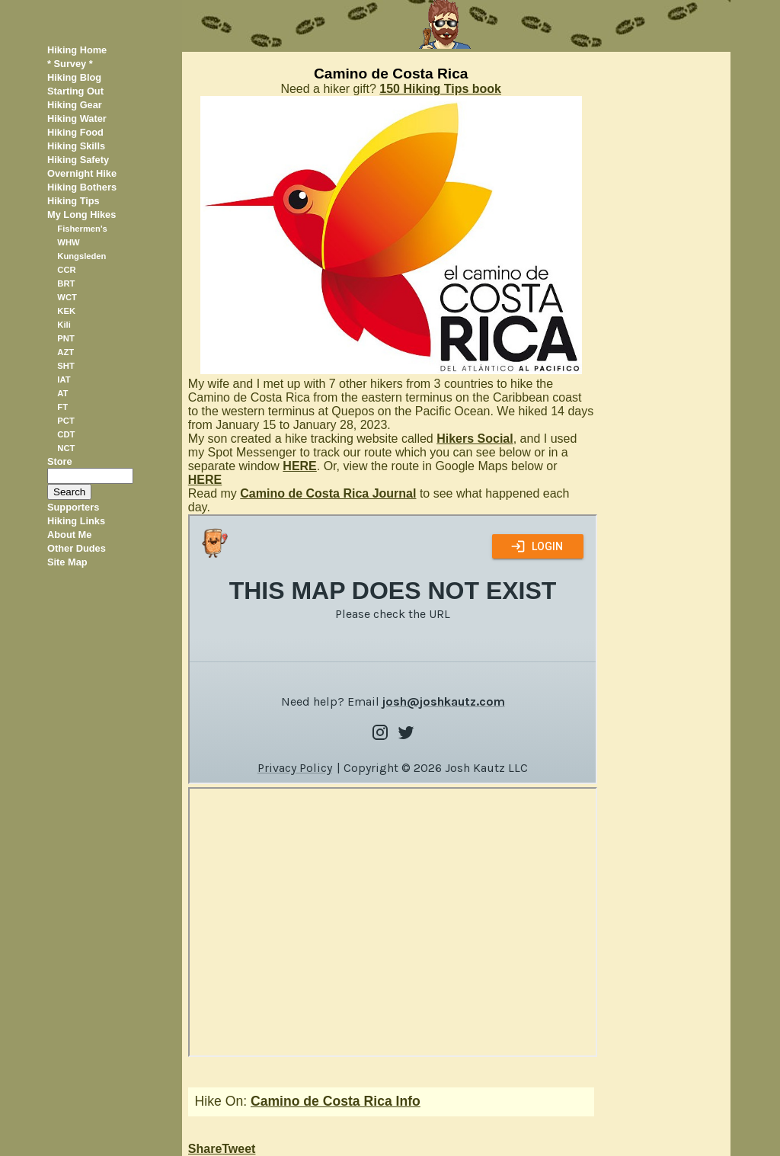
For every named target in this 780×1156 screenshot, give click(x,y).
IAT (63, 379)
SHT (65, 365)
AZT (65, 352)
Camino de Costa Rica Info (335, 1101)
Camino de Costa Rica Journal (328, 493)
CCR (66, 269)
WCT (66, 297)
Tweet (238, 1148)
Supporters (73, 507)
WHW (68, 242)
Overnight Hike (82, 173)
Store (59, 461)
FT (62, 406)
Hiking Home (77, 50)
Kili (63, 324)
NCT (66, 448)
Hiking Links (76, 521)
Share (205, 1148)
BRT (66, 283)
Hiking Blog (74, 77)
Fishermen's (82, 228)
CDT (66, 434)
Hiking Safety (78, 159)
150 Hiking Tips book (440, 88)
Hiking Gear (74, 104)
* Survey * (70, 63)
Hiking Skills (76, 146)
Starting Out (75, 91)
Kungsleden (81, 256)
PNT (65, 338)
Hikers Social (474, 438)
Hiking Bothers (82, 187)
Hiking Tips (73, 201)
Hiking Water (77, 118)
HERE (299, 466)
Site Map (67, 562)
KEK (66, 310)
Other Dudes (76, 548)
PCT (65, 420)
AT (62, 393)
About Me (69, 534)
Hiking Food (75, 132)
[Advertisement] (667, 280)
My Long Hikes (81, 214)
